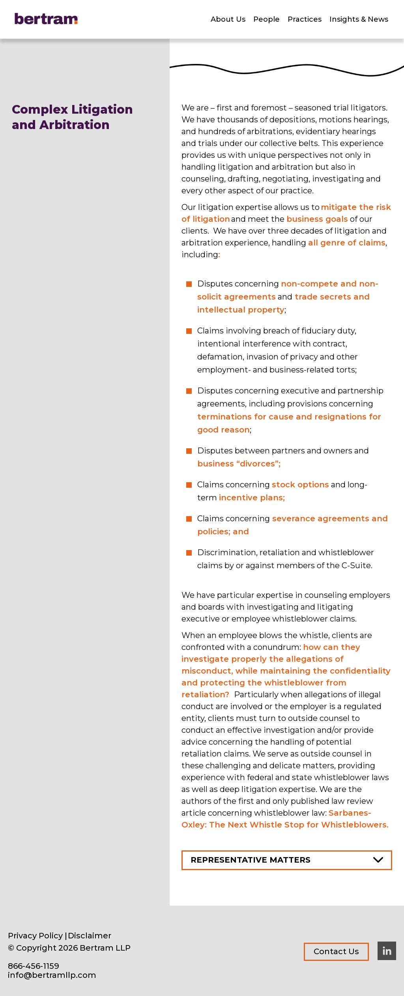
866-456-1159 (33, 966)
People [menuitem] (266, 19)
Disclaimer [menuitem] (89, 935)
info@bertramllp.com (52, 975)
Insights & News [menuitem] (358, 19)
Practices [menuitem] (305, 19)
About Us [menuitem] (228, 19)
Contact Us (336, 951)
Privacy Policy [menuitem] (35, 935)
